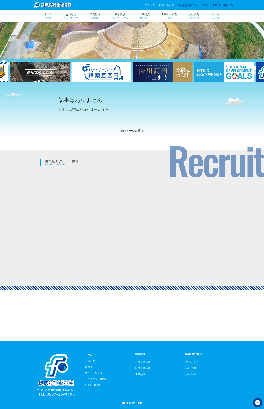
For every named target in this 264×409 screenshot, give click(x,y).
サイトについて (94, 372)
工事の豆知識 (169, 15)
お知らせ (70, 15)
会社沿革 (191, 374)
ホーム (48, 15)
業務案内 (95, 15)
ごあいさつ (192, 362)
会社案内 (193, 15)
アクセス (150, 5)
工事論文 (145, 15)
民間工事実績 (143, 368)
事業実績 (120, 15)
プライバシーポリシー (98, 378)
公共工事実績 (143, 362)
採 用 (215, 15)
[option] (101, 74)
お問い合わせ (166, 5)
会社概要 (191, 368)
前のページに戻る (132, 130)
